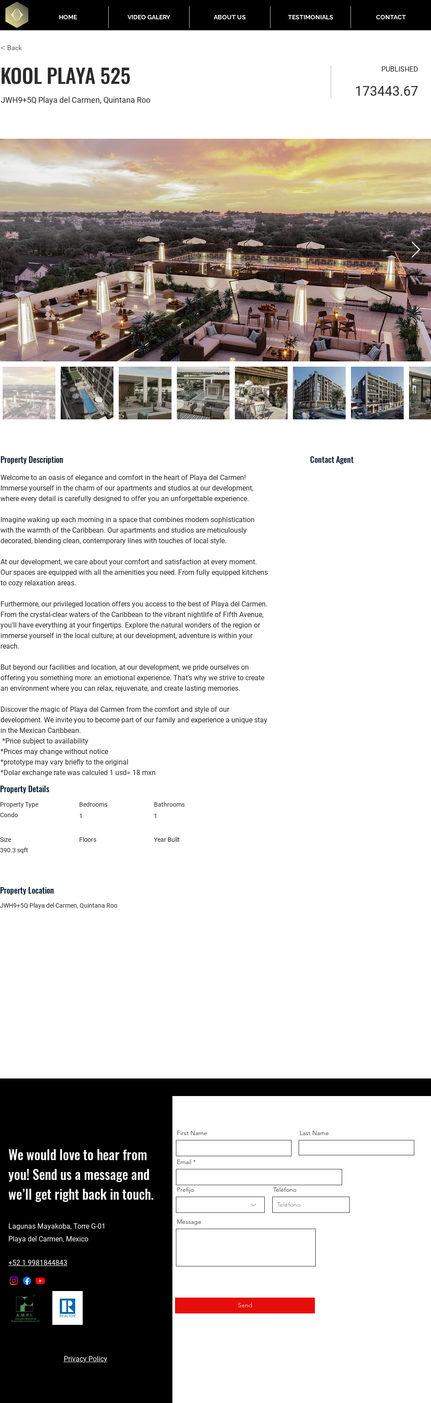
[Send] (245, 1305)
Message (189, 1222)
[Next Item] (416, 250)
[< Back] (31, 48)
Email (184, 1162)
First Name (192, 1133)
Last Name (314, 1133)
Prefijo (185, 1190)
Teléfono (284, 1190)
